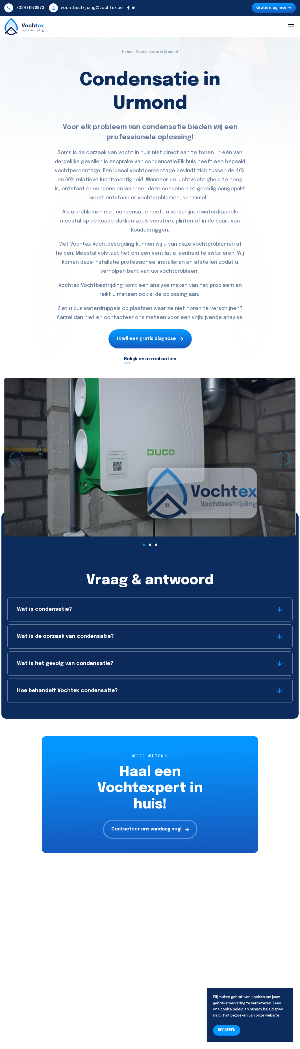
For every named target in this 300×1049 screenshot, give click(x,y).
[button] (144, 544)
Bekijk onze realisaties (150, 359)
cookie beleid (232, 1009)
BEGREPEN (227, 1030)
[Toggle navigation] (290, 26)
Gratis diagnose (273, 8)
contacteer (119, 317)
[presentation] (16, 458)
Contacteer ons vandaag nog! (150, 829)
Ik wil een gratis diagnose (150, 338)
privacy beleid (262, 1009)
